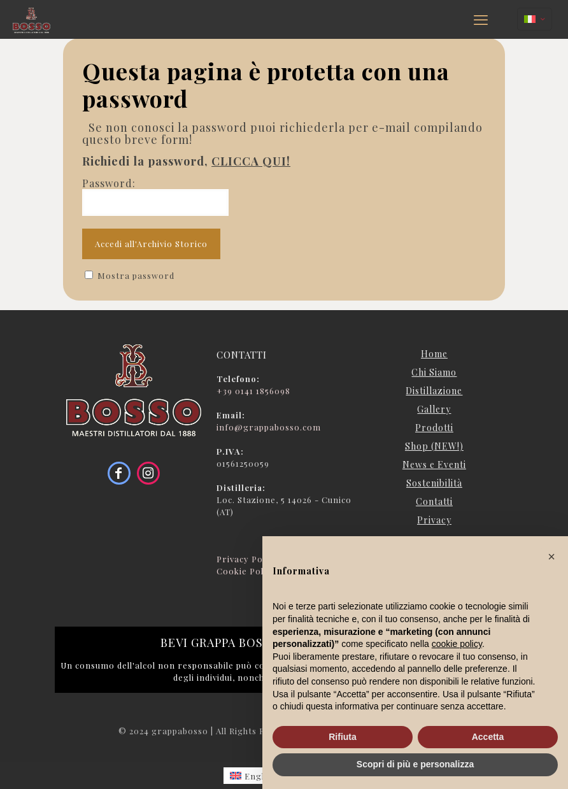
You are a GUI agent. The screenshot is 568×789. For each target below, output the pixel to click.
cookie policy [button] (457, 644)
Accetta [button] (488, 737)
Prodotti (434, 428)
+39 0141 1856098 (253, 390)
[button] (551, 556)
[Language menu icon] (534, 19)
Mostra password (135, 275)
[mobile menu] (481, 19)
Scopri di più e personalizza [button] (415, 764)
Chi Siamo (434, 372)
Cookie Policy (246, 570)
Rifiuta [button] (343, 737)
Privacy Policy (247, 558)
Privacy (434, 520)
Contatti (434, 501)
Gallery (434, 409)
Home (434, 354)
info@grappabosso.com (269, 427)
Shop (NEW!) (434, 446)
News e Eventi (434, 464)
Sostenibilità (434, 483)
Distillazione (434, 391)
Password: (155, 196)
